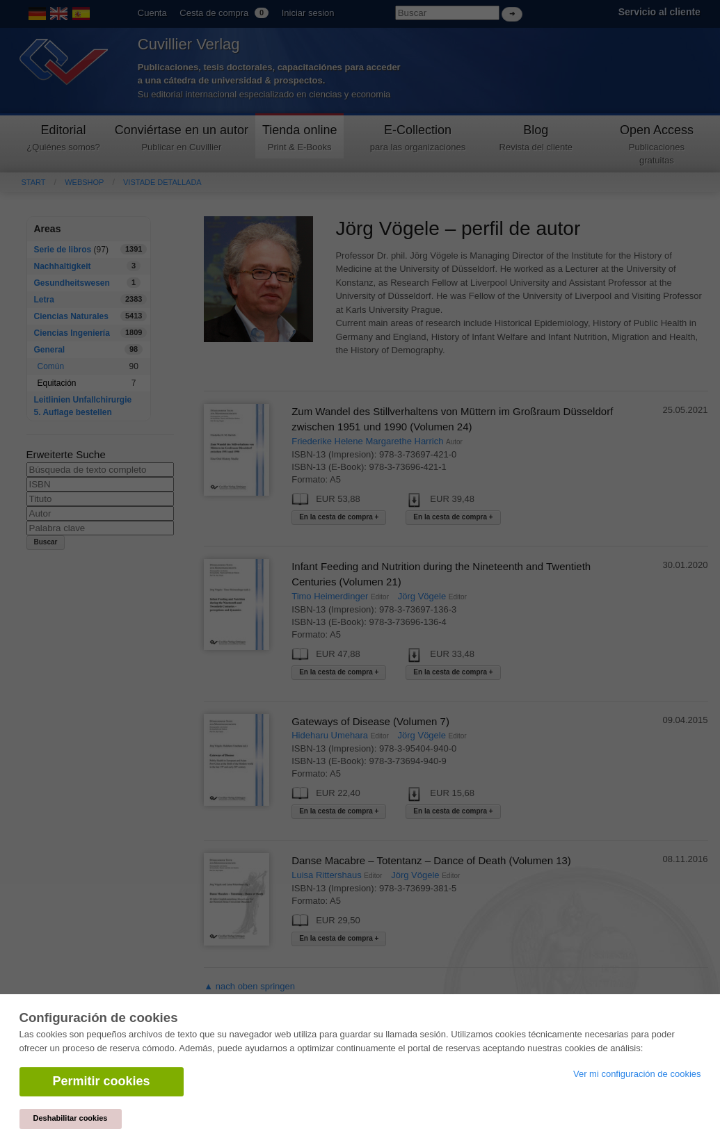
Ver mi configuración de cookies (637, 1074)
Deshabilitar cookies (70, 1118)
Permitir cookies (101, 1081)
